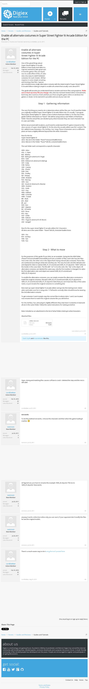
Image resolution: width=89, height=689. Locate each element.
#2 (85, 408)
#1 (85, 334)
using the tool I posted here (55, 551)
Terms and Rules (44, 684)
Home (81, 679)
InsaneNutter (38, 338)
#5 (85, 545)
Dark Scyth (26, 338)
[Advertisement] (66, 64)
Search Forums (8, 25)
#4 (85, 511)
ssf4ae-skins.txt (34, 321)
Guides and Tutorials (16, 42)
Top (86, 679)
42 (18, 70)
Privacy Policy (44, 686)
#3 (85, 442)
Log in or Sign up (80, 2)
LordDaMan (33, 42)
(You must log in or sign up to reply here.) (73, 619)
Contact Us (69, 679)
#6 (85, 579)
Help (76, 679)
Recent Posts (19, 25)
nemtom (10, 427)
